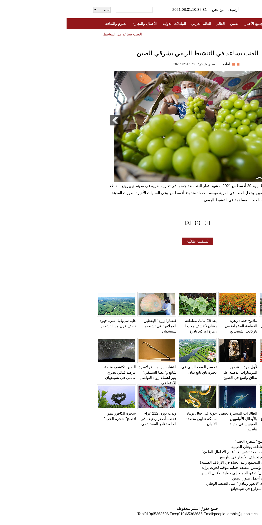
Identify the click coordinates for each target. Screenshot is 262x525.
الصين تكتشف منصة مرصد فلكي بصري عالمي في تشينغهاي (53, 372)
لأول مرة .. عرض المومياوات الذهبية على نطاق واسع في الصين (173, 372)
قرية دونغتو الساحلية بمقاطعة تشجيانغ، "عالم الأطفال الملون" (213, 326)
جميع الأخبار (187, 24)
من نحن (152, 10)
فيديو (113, 34)
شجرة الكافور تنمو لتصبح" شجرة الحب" (199, 441)
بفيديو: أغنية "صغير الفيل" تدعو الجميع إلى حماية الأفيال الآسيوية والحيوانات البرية (167, 473)
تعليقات (128, 34)
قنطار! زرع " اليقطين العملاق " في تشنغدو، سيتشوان (93, 326)
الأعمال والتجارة (78, 24)
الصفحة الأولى (212, 24)
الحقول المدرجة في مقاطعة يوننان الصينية (197, 447)
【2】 (131, 223)
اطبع (159, 64)
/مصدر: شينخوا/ (140, 64)
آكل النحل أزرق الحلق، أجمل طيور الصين (198, 478)
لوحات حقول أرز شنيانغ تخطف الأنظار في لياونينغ (192, 457)
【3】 (121, 223)
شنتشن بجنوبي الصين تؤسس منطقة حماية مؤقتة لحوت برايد (182, 468)
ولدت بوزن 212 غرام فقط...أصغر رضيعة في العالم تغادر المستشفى (92, 418)
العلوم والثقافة (50, 24)
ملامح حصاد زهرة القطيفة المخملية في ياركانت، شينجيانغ (174, 326)
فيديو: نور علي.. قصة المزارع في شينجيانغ (197, 489)
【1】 (140, 223)
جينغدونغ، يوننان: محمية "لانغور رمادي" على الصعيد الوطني (184, 483)
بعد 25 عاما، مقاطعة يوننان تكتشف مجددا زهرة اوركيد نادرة (134, 326)
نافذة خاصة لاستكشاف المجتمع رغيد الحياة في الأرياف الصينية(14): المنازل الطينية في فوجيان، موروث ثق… (146, 462)
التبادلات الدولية (108, 24)
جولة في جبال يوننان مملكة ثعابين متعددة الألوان (134, 418)
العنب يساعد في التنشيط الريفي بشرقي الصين (37, 34)
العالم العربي (135, 24)
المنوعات (146, 34)
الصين (168, 24)
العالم (154, 24)
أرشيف (166, 10)
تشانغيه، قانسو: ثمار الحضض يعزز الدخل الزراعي (215, 372)
